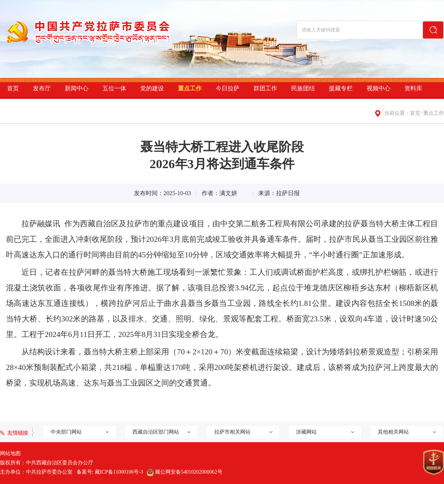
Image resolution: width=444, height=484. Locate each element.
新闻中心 (76, 88)
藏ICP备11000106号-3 (119, 472)
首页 (13, 88)
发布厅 (42, 88)
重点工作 (190, 88)
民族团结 (303, 88)
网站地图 (10, 453)
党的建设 (152, 88)
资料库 (413, 88)
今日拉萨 (227, 88)
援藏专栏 (341, 88)
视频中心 (378, 88)
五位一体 (114, 88)
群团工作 (265, 88)
